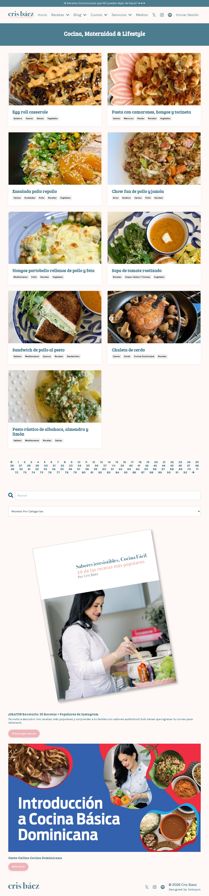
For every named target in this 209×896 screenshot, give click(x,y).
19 (147, 462)
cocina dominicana (144, 356)
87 (143, 472)
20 (156, 462)
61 (112, 469)
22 (172, 462)
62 (120, 469)
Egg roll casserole (30, 111)
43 (155, 465)
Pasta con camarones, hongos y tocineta (151, 111)
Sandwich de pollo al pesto (38, 349)
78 (66, 472)
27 (20, 465)
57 (78, 469)
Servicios (122, 15)
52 (37, 469)
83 (108, 472)
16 (124, 462)
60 (104, 469)
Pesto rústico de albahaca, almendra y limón (50, 431)
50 (21, 469)
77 (58, 472)
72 (16, 472)
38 (113, 465)
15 (116, 462)
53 (45, 469)
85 (125, 472)
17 (132, 462)
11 (86, 462)
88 (151, 472)
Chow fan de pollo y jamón (138, 191)
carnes (29, 118)
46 (180, 465)
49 (12, 469)
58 (87, 469)
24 (188, 462)
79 (75, 472)
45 (171, 465)
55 (62, 469)
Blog (80, 15)
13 (101, 462)
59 (95, 469)
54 (53, 469)
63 (129, 469)
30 (46, 465)
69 (180, 469)
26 (12, 465)
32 (62, 465)
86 (134, 472)
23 (180, 462)
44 (163, 465)
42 (146, 465)
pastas (140, 118)
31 (54, 465)
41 (139, 465)
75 (41, 472)
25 (197, 462)
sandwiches (73, 356)
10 (78, 462)
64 (137, 469)
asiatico (18, 118)
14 (109, 462)
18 (140, 462)
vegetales (53, 118)
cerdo (127, 356)
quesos (47, 356)
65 (146, 469)
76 (50, 472)
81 (91, 472)
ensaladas (30, 197)
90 (169, 472)
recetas (152, 118)
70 (189, 469)
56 (70, 469)
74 (33, 472)
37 (105, 465)
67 (163, 469)
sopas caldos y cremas (137, 277)
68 (172, 469)
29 (37, 465)
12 (93, 462)
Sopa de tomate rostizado (137, 270)
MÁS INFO (18, 866)
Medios (142, 15)
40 (131, 465)
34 (79, 465)
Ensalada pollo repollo (34, 191)
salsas (40, 118)
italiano (17, 356)
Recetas (60, 15)
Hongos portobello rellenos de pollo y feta (53, 270)
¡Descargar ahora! (24, 733)
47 (188, 465)
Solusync (194, 889)
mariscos (129, 118)
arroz (116, 197)
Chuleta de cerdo (128, 349)
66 (155, 469)
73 (25, 472)
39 (122, 465)
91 (177, 472)
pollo (41, 197)
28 (29, 465)
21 (164, 462)
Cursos (99, 15)
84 (117, 472)
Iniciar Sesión (187, 15)
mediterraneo (21, 277)
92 (185, 472)
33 (71, 465)
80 (84, 472)
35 (88, 465)
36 (96, 465)
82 (100, 472)
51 (29, 469)
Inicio (42, 15)
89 (160, 472)
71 (197, 469)
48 (197, 465)
